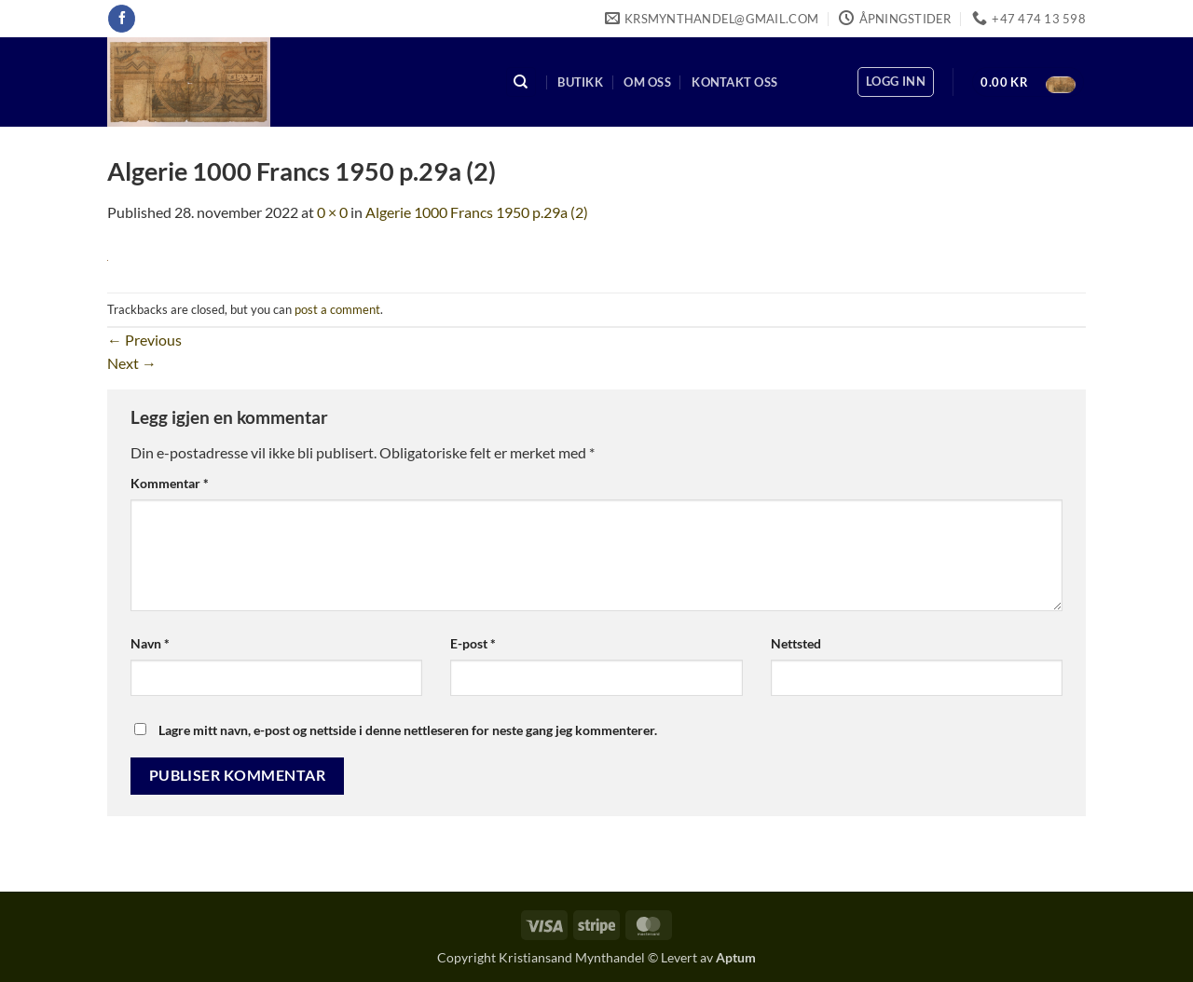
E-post (473, 643)
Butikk (580, 82)
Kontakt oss (734, 82)
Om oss (647, 82)
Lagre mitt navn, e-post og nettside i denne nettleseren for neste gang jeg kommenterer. (407, 730)
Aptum (736, 957)
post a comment (337, 309)
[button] (895, 82)
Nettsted (796, 643)
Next (132, 363)
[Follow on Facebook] (121, 19)
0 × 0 (332, 212)
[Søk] (521, 82)
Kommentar (169, 483)
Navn (150, 643)
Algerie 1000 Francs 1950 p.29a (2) (476, 212)
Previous (144, 339)
